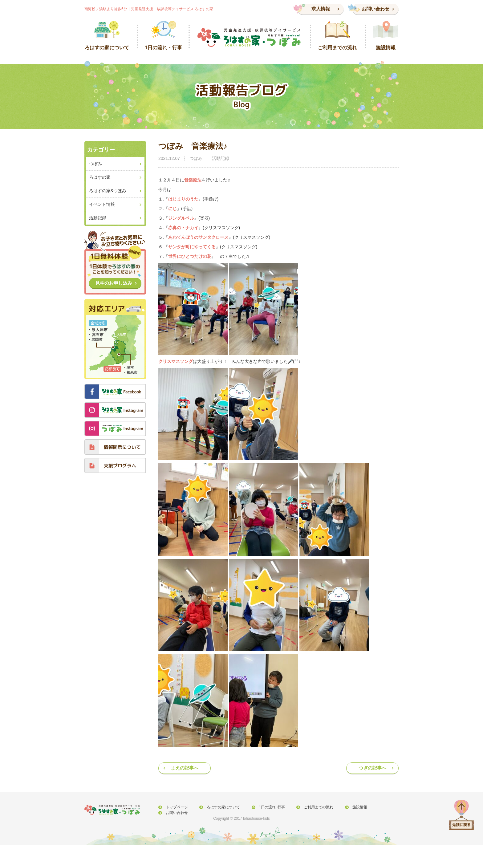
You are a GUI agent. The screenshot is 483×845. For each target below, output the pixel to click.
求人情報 (320, 8)
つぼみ (195, 158)
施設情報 (350, 807)
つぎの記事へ (372, 767)
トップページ (175, 807)
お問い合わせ (375, 8)
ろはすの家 (100, 177)
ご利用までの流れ (312, 807)
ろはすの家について (220, 807)
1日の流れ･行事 (267, 807)
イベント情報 (102, 204)
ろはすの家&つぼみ (107, 190)
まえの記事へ (184, 767)
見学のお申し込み (113, 283)
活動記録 (220, 158)
